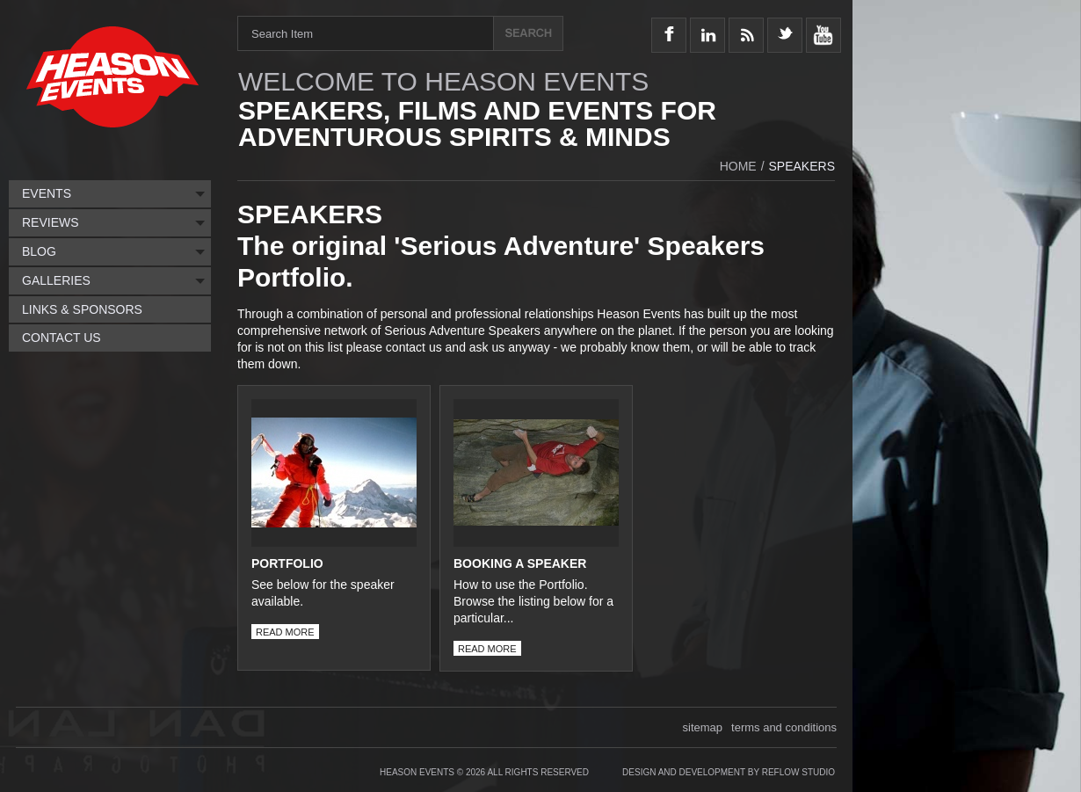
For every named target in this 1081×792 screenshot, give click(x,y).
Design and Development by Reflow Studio (728, 772)
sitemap (703, 727)
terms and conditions (784, 727)
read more (283, 631)
